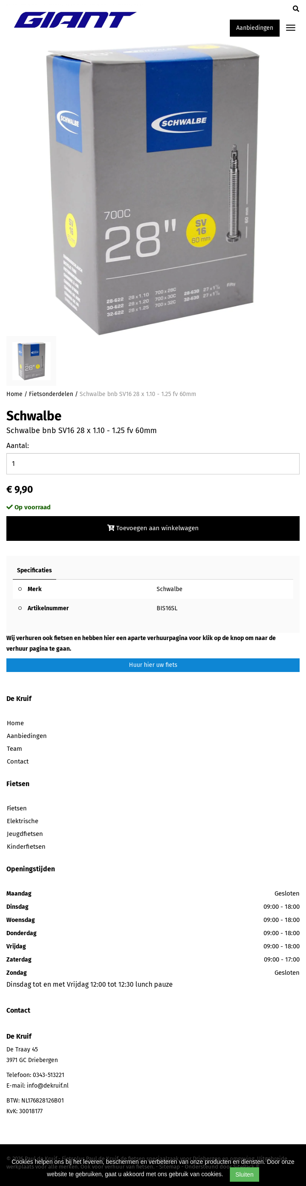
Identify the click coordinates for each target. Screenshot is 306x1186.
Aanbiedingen (254, 28)
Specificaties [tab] (34, 570)
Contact (18, 761)
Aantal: (17, 445)
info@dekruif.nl (48, 1085)
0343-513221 (48, 1075)
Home (14, 394)
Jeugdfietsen (25, 834)
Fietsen (17, 808)
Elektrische (22, 821)
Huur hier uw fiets (153, 665)
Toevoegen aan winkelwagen (153, 528)
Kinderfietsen (26, 846)
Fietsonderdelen (51, 394)
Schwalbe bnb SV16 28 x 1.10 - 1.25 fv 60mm (138, 394)
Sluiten (244, 1174)
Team (14, 748)
